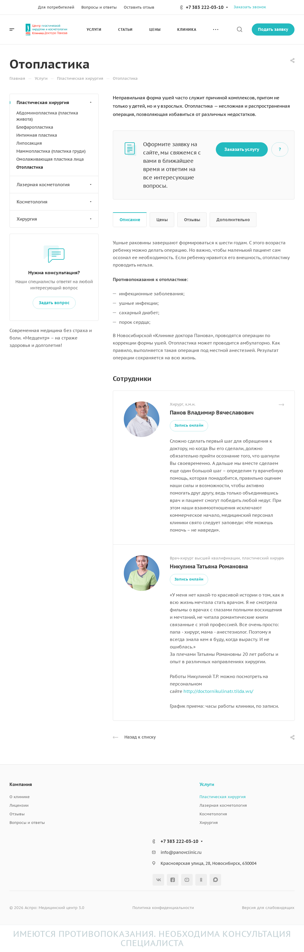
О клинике (20, 796)
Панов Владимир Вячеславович (212, 412)
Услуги (207, 784)
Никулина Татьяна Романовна (209, 566)
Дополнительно (233, 219)
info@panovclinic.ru (181, 852)
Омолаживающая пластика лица (50, 159)
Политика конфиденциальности (163, 907)
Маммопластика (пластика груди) (51, 151)
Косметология (55, 202)
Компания (21, 784)
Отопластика (29, 167)
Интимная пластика (36, 135)
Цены (162, 219)
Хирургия (55, 219)
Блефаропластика (34, 127)
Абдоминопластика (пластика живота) (47, 116)
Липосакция (29, 143)
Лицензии (19, 805)
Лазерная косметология (55, 184)
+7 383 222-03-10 (205, 7)
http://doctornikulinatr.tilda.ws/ (218, 691)
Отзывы (192, 219)
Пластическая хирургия (55, 102)
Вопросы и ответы (27, 822)
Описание (130, 219)
